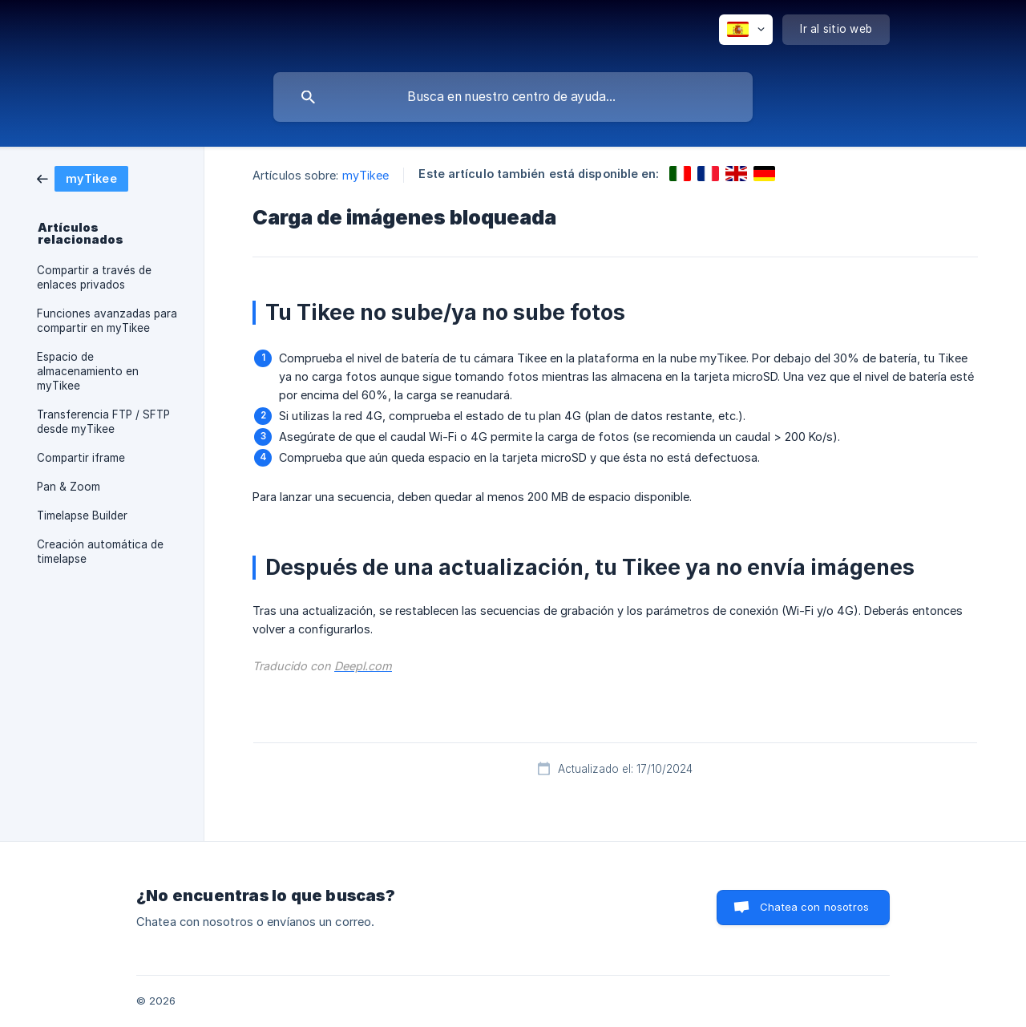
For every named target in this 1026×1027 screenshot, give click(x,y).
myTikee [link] (366, 175)
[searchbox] (513, 97)
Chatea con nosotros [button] (814, 906)
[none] (746, 29)
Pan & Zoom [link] (68, 486)
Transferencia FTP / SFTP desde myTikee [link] (103, 421)
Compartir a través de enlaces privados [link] (94, 277)
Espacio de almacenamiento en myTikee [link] (88, 371)
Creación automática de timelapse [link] (100, 551)
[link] (82, 177)
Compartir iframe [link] (81, 457)
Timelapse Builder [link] (82, 515)
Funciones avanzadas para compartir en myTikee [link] (107, 320)
